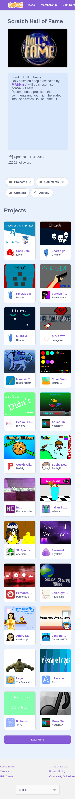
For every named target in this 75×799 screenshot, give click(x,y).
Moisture (57, 383)
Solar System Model (60, 593)
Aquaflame (58, 596)
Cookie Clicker (24, 464)
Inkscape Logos (60, 678)
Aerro (55, 682)
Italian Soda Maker (60, 507)
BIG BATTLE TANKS (60, 336)
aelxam (56, 511)
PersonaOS (22, 596)
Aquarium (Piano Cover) (60, 422)
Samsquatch (59, 297)
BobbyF (56, 468)
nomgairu (57, 340)
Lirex (19, 254)
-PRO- (19, 725)
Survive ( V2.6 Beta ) (60, 293)
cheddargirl (22, 639)
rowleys (20, 425)
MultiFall (22, 336)
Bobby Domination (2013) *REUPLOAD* (60, 464)
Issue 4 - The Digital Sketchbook (24, 379)
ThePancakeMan (24, 682)
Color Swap (59, 379)
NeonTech (57, 425)
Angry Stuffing (24, 635)
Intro (19, 507)
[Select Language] (38, 790)
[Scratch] (16, 5)
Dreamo (56, 254)
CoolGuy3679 (59, 639)
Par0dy (20, 468)
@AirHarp (19, 84)
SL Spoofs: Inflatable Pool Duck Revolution (24, 550)
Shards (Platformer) (60, 251)
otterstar (21, 554)
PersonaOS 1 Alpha (24, 593)
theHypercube (24, 511)
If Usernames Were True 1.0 (24, 721)
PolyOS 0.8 (23, 293)
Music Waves (60, 721)
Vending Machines (60, 635)
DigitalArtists (23, 383)
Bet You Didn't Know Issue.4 (24, 422)
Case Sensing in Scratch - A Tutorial (24, 251)
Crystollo (57, 554)
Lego (19, 678)
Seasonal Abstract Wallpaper (60, 550)
